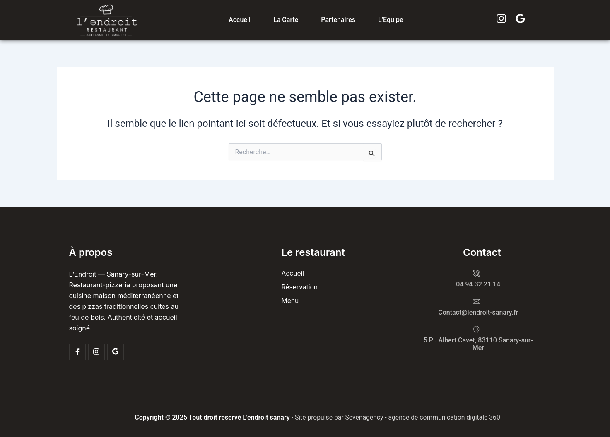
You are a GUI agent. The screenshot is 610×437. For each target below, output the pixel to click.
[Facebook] (77, 352)
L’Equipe (390, 20)
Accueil (240, 20)
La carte (285, 20)
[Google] (115, 352)
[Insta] (96, 352)
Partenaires (338, 20)
